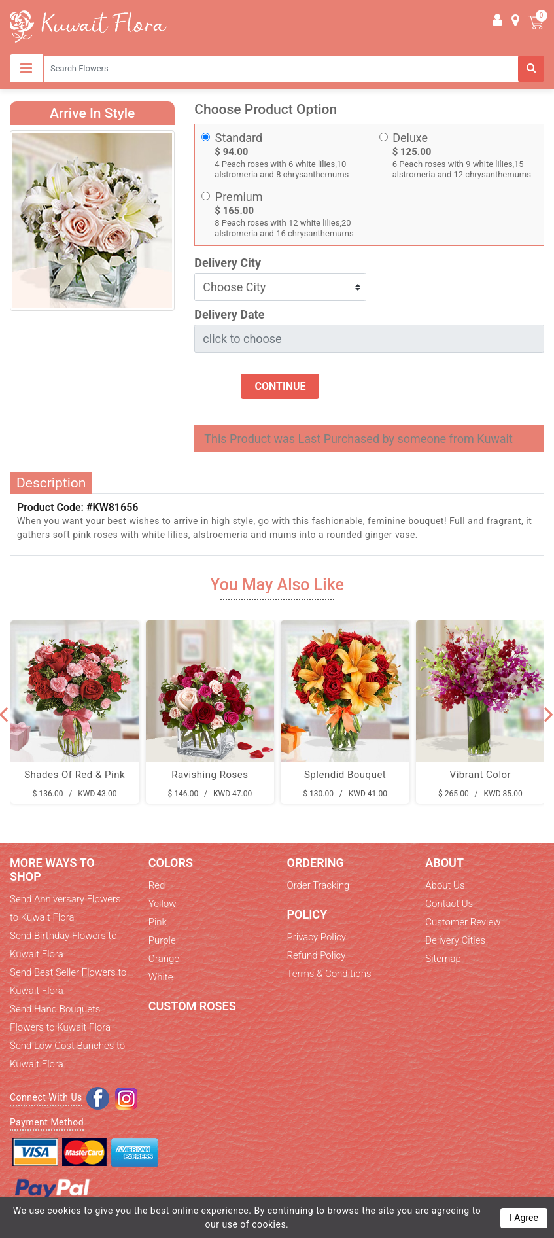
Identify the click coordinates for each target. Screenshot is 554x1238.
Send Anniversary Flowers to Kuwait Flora (65, 908)
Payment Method (47, 1122)
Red (156, 885)
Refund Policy (316, 955)
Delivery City (227, 263)
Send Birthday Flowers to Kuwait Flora (63, 945)
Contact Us (449, 904)
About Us (444, 885)
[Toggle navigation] (26, 68)
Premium (239, 196)
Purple (162, 940)
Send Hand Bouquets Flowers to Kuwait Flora (60, 1018)
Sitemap (443, 958)
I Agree (524, 1217)
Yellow (162, 904)
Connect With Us (46, 1097)
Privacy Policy (316, 937)
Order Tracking (318, 885)
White (160, 977)
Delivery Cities (455, 940)
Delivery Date (229, 314)
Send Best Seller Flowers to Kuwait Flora (68, 981)
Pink (157, 922)
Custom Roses (192, 1006)
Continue (279, 386)
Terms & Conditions (329, 974)
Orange (163, 958)
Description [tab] (51, 483)
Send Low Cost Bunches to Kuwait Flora (67, 1055)
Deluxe (410, 138)
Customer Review (462, 922)
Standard (238, 138)
